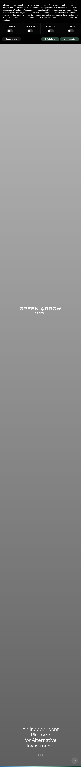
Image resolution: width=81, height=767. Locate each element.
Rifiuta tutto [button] (50, 39)
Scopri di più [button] (11, 39)
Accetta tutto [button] (69, 39)
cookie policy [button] (72, 10)
